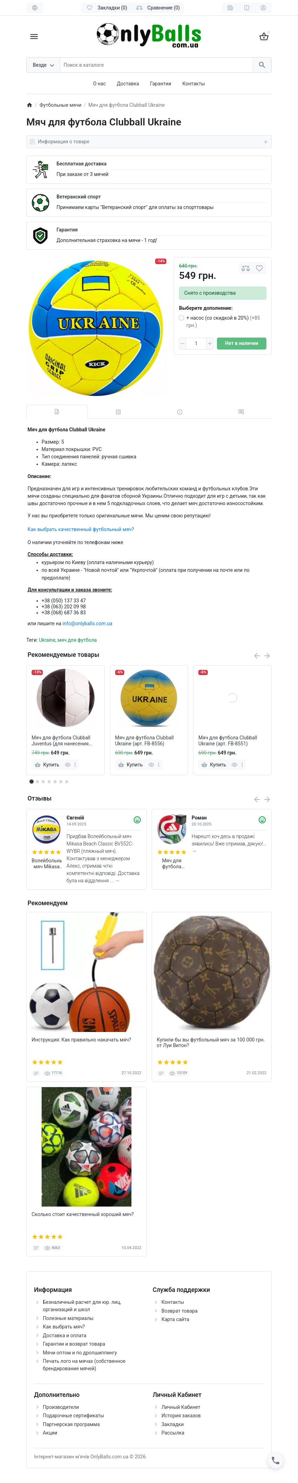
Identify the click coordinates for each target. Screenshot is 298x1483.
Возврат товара (179, 1311)
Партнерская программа (71, 1424)
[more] (75, 764)
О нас (99, 83)
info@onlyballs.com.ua (87, 623)
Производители (61, 1407)
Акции (50, 1433)
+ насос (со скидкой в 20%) (223, 321)
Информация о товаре (149, 142)
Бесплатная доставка (81, 163)
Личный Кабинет (180, 1407)
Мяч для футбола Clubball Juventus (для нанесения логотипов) (61, 741)
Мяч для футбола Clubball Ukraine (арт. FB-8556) (144, 740)
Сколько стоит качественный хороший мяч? (83, 1214)
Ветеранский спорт (79, 197)
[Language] (34, 7)
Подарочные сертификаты (73, 1415)
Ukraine (47, 640)
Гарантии (160, 83)
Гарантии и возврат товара (74, 1344)
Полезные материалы (68, 1318)
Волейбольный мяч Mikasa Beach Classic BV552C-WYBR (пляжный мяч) (47, 864)
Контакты (193, 83)
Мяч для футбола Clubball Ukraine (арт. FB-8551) (227, 740)
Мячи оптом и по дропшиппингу (80, 1352)
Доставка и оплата (64, 1335)
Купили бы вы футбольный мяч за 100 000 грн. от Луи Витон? (211, 1042)
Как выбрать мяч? (64, 1327)
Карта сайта (175, 1319)
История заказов (181, 1415)
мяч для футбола (77, 640)
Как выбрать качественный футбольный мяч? (81, 529)
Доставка (128, 83)
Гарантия (67, 230)
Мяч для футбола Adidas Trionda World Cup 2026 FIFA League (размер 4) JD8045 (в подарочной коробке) (172, 864)
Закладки (172, 1424)
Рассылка (172, 1433)
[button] (37, 781)
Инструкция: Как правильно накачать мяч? (81, 1040)
